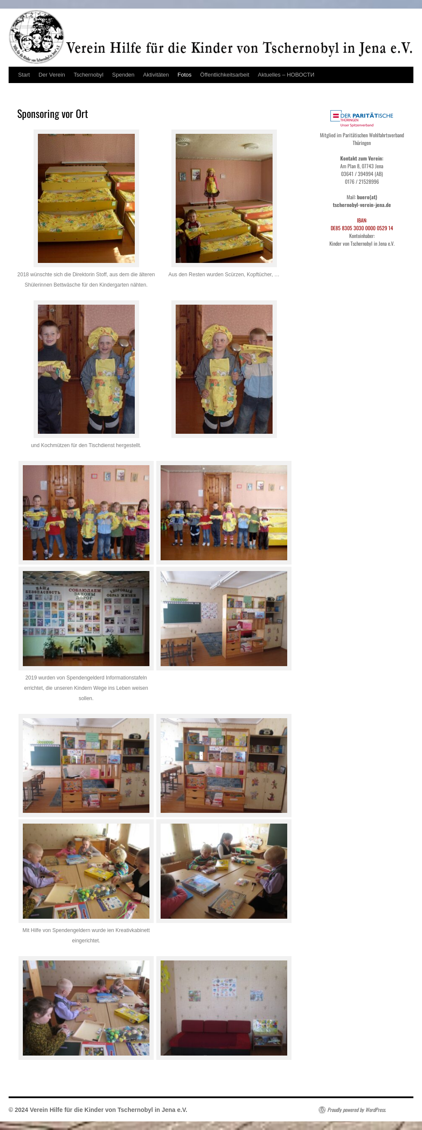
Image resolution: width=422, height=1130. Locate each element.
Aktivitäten (156, 74)
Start (24, 74)
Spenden (123, 74)
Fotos (184, 74)
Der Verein (51, 74)
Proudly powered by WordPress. (356, 1109)
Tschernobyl (88, 74)
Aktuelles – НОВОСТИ (286, 74)
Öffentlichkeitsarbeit (224, 74)
